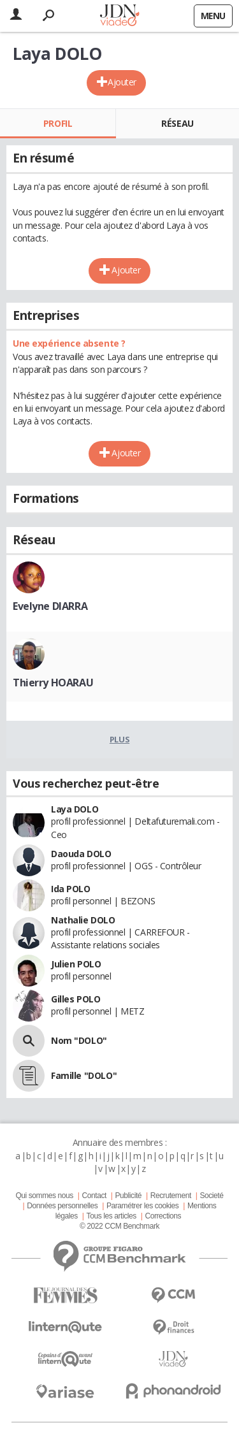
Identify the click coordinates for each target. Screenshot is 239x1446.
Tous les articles (111, 1215)
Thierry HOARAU (53, 683)
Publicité (128, 1195)
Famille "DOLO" (84, 1075)
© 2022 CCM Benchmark (119, 1226)
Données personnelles (62, 1205)
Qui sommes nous (44, 1195)
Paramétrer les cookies (142, 1205)
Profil (57, 123)
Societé (211, 1195)
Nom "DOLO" (79, 1040)
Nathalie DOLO (83, 920)
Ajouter (122, 82)
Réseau (177, 123)
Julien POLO (76, 964)
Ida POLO (71, 889)
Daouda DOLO (81, 854)
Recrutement (170, 1195)
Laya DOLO (74, 809)
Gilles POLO (75, 999)
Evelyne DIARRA (50, 606)
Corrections (163, 1215)
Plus (119, 739)
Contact (94, 1195)
